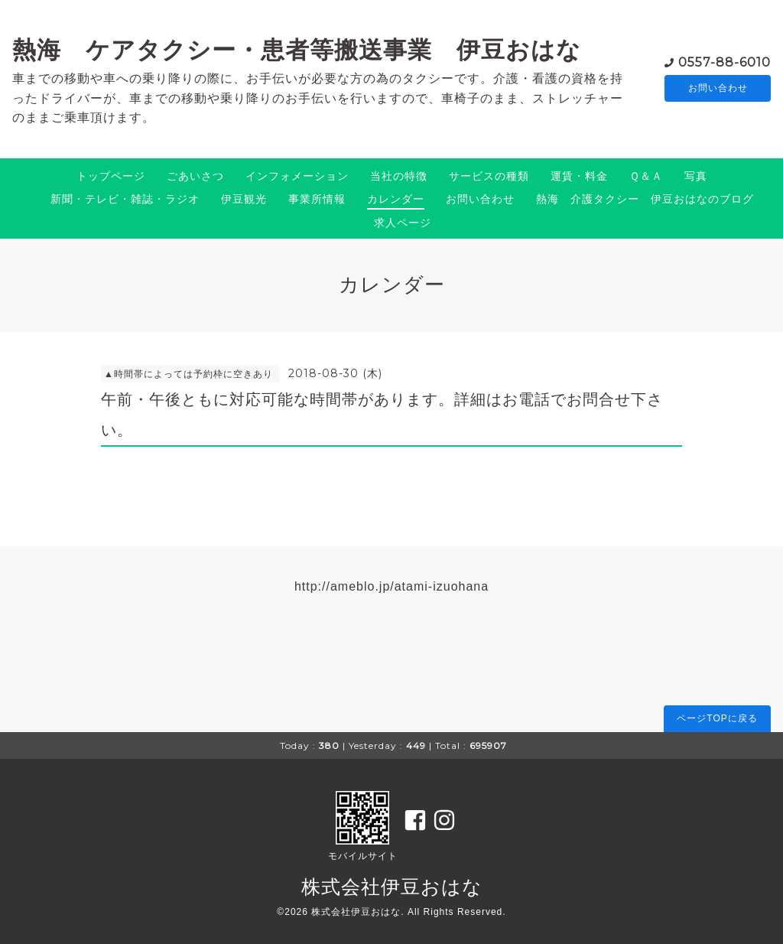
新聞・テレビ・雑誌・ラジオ (125, 199)
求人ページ (402, 222)
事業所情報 (317, 199)
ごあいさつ (195, 176)
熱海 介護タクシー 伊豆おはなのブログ (645, 199)
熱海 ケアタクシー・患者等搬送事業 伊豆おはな (296, 49)
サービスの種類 (489, 176)
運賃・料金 (579, 176)
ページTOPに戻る (717, 718)
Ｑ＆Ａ (646, 176)
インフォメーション (297, 176)
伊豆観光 (244, 199)
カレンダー (395, 199)
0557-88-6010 (724, 61)
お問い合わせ (718, 88)
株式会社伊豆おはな (391, 886)
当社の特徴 (398, 176)
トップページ (110, 176)
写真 (695, 176)
